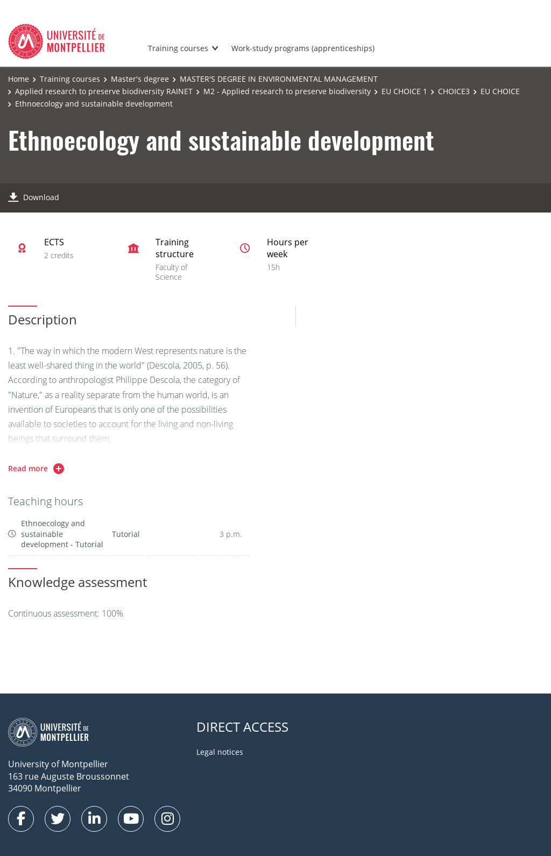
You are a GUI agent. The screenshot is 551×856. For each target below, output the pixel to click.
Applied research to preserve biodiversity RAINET (104, 91)
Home (18, 79)
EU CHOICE (500, 91)
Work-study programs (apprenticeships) (303, 48)
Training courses (178, 48)
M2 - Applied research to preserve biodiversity (287, 91)
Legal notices (219, 752)
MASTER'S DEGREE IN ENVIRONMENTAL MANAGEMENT (279, 79)
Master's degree (140, 79)
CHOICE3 (454, 91)
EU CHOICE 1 (404, 91)
